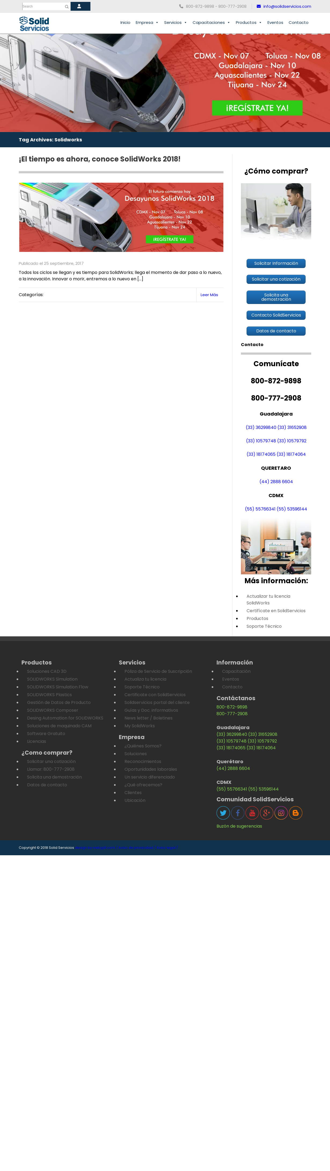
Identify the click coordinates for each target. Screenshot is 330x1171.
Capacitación (236, 671)
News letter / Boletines (148, 718)
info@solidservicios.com (284, 6)
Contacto (299, 22)
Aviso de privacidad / (137, 847)
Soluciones (135, 754)
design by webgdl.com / (96, 847)
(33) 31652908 (292, 427)
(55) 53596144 (292, 509)
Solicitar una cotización (51, 761)
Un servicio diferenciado (149, 777)
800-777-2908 (232, 714)
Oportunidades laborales (150, 769)
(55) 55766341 (260, 509)
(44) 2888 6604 (276, 482)
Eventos (275, 22)
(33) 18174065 (261, 454)
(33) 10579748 (261, 441)
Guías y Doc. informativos (151, 710)
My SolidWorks (139, 726)
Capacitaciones (211, 22)
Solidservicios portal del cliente (157, 702)
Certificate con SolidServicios (155, 695)
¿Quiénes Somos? (143, 746)
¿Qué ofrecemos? (143, 785)
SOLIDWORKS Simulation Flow (57, 687)
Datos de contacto (47, 785)
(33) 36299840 (261, 427)
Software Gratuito (46, 734)
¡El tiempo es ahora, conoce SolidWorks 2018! (100, 159)
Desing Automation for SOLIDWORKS (65, 718)
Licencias (36, 741)
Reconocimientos (142, 761)
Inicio (125, 22)
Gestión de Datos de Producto (59, 702)
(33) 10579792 (291, 441)
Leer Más (209, 295)
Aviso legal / (167, 847)
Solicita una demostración (54, 777)
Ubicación (134, 800)
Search (28, 6)
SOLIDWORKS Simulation (52, 679)
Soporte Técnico (264, 626)
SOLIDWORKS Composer (52, 710)
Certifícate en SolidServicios (276, 611)
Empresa (147, 22)
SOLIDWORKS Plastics (49, 695)
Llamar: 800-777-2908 (51, 769)
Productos (249, 22)
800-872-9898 (232, 707)
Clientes (133, 793)
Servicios (175, 22)
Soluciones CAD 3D (47, 671)
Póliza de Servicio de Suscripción (158, 671)
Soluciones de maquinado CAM (59, 726)
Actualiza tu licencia (145, 679)
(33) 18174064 (291, 454)
